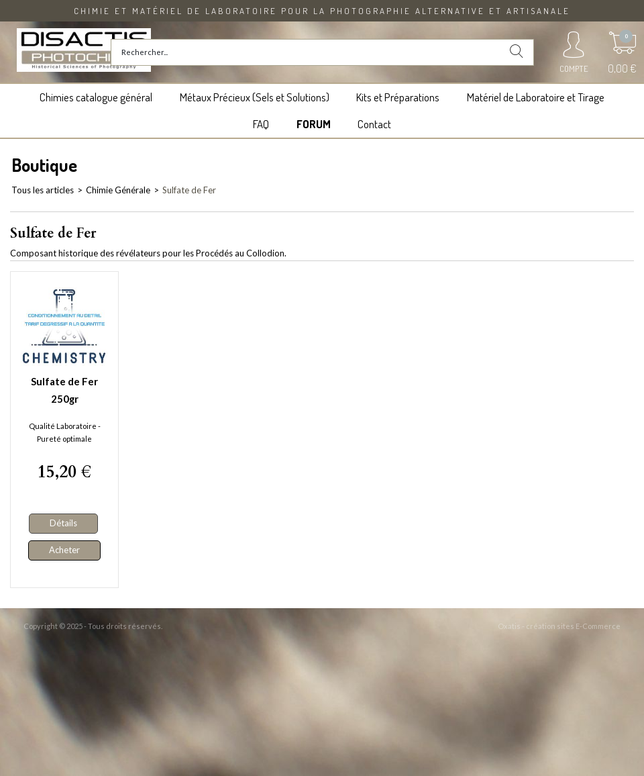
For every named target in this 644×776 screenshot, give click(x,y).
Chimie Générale (118, 190)
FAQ (261, 124)
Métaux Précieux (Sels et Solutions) (254, 97)
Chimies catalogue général (96, 97)
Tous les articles (42, 190)
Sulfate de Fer (189, 190)
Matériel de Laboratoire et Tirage (535, 97)
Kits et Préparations (397, 97)
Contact (374, 124)
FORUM (314, 124)
